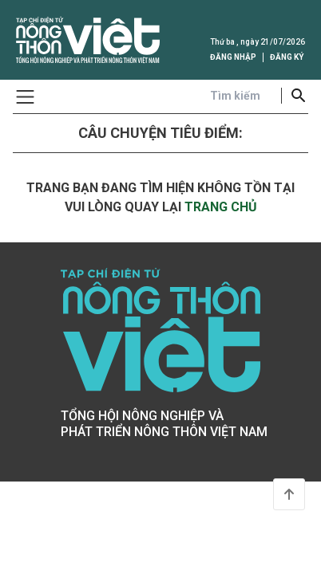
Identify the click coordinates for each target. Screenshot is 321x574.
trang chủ (220, 206)
